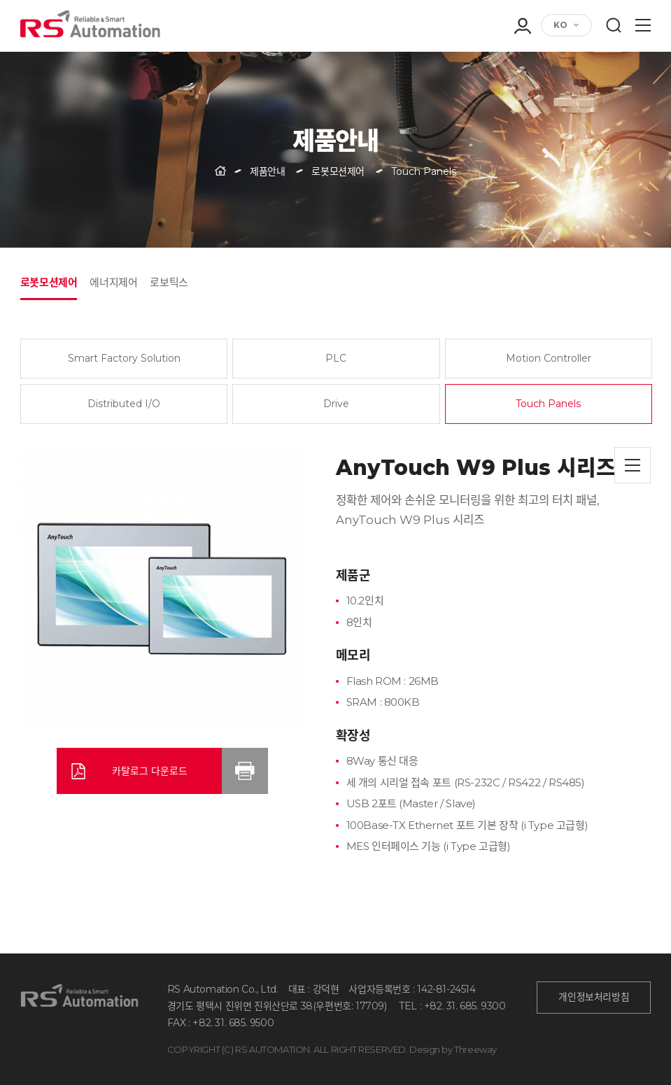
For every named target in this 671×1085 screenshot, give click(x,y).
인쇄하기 (245, 771)
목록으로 (632, 465)
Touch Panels (548, 403)
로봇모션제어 (49, 282)
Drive (336, 403)
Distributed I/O (123, 403)
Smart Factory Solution (124, 358)
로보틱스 (169, 282)
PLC (335, 358)
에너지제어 (113, 282)
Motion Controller (548, 358)
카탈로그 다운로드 (150, 771)
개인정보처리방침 (593, 996)
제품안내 (267, 171)
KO (560, 25)
